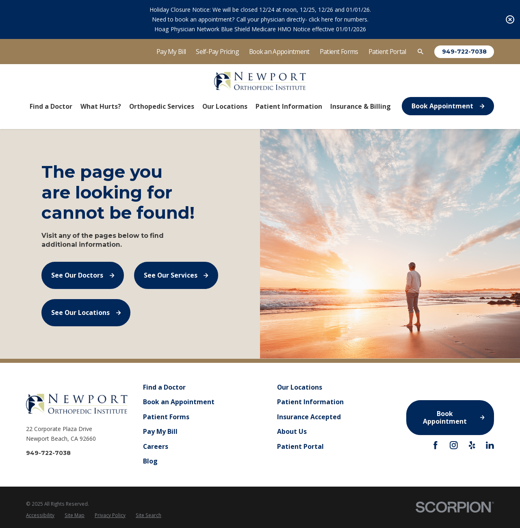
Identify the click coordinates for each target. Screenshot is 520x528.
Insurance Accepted (309, 416)
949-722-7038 (464, 51)
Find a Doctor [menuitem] (51, 106)
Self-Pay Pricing (217, 51)
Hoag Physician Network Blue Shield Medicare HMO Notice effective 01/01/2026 (260, 29)
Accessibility (40, 515)
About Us (292, 431)
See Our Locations (86, 312)
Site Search (148, 515)
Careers (155, 446)
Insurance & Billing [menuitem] (360, 106)
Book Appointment (448, 105)
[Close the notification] (510, 19)
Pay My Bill (171, 51)
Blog (150, 461)
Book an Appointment (279, 51)
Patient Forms (339, 51)
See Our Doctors (82, 275)
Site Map (74, 515)
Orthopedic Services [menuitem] (161, 106)
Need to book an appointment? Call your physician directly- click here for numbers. (260, 19)
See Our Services (176, 275)
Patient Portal (387, 51)
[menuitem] (40, 515)
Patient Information (310, 402)
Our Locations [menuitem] (224, 106)
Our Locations (299, 387)
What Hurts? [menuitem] (100, 106)
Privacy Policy (110, 515)
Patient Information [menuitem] (289, 106)
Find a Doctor (164, 387)
